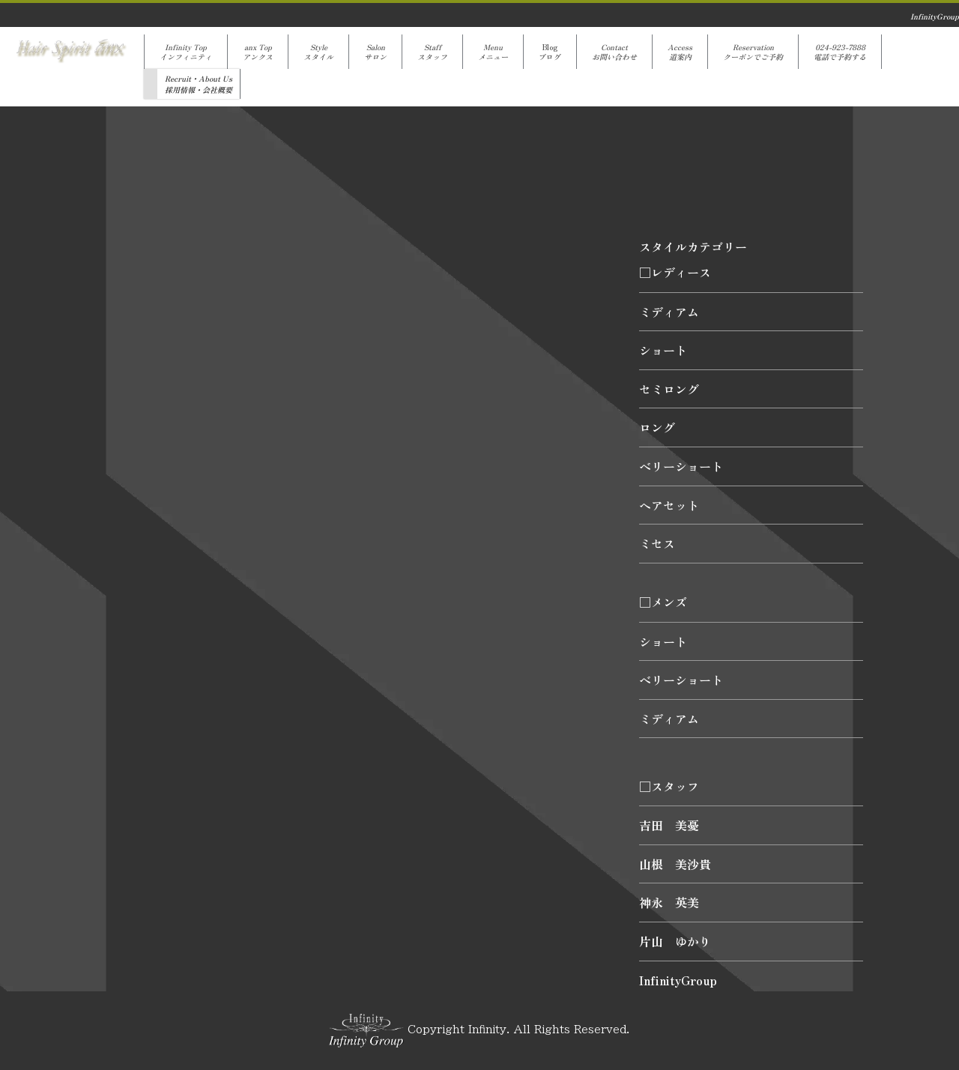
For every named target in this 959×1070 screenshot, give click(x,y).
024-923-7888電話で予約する (840, 51)
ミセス (657, 543)
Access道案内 (680, 51)
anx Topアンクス (258, 51)
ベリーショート (681, 466)
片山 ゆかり (675, 941)
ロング (657, 427)
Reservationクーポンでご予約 (753, 51)
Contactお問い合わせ (614, 51)
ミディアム (669, 312)
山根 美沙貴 (675, 864)
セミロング (669, 389)
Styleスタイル (318, 51)
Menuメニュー (493, 51)
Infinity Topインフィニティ (186, 51)
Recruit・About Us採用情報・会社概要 (198, 84)
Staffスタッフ (432, 51)
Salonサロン (375, 51)
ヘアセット (669, 505)
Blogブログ (550, 51)
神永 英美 (669, 902)
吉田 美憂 (669, 825)
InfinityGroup (678, 980)
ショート (663, 350)
